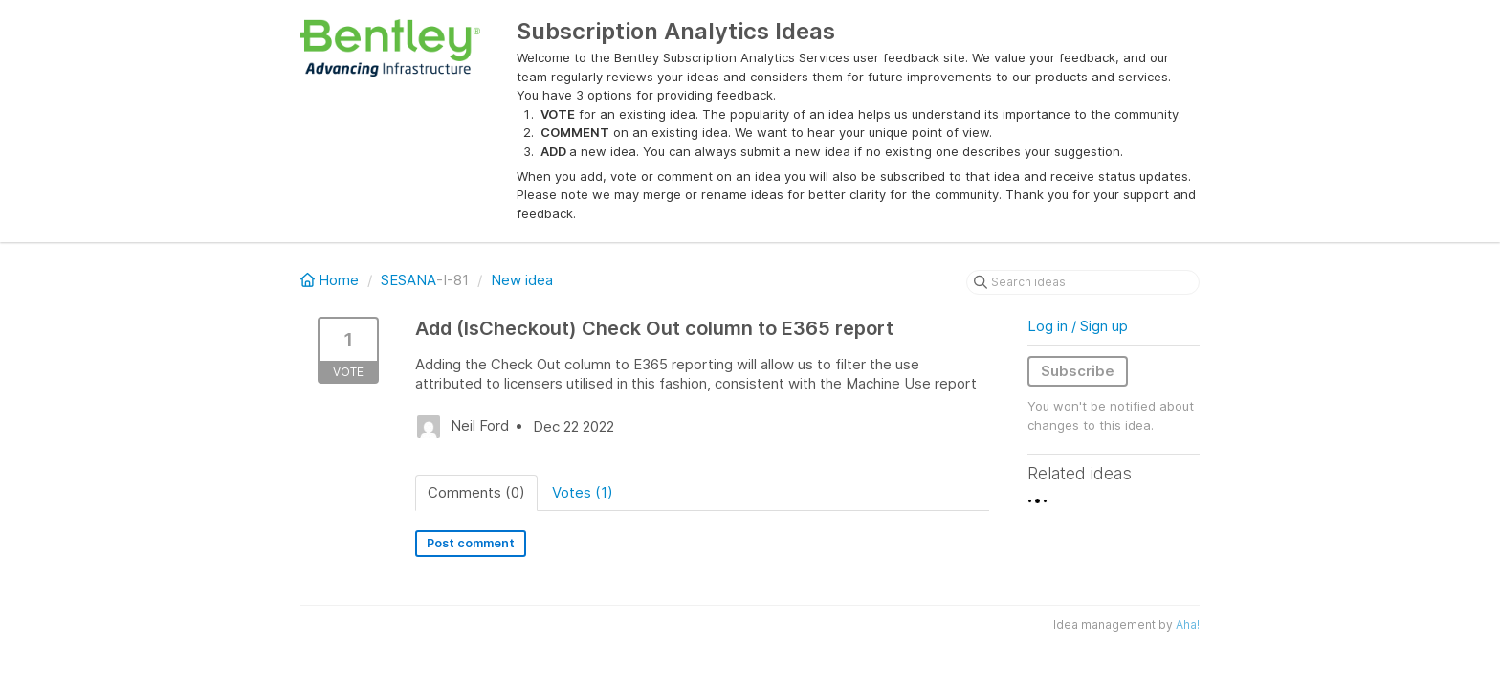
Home (331, 280)
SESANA (408, 280)
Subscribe (1077, 371)
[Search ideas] (1083, 282)
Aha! (1188, 624)
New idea (522, 280)
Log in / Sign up (1077, 326)
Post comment (471, 543)
